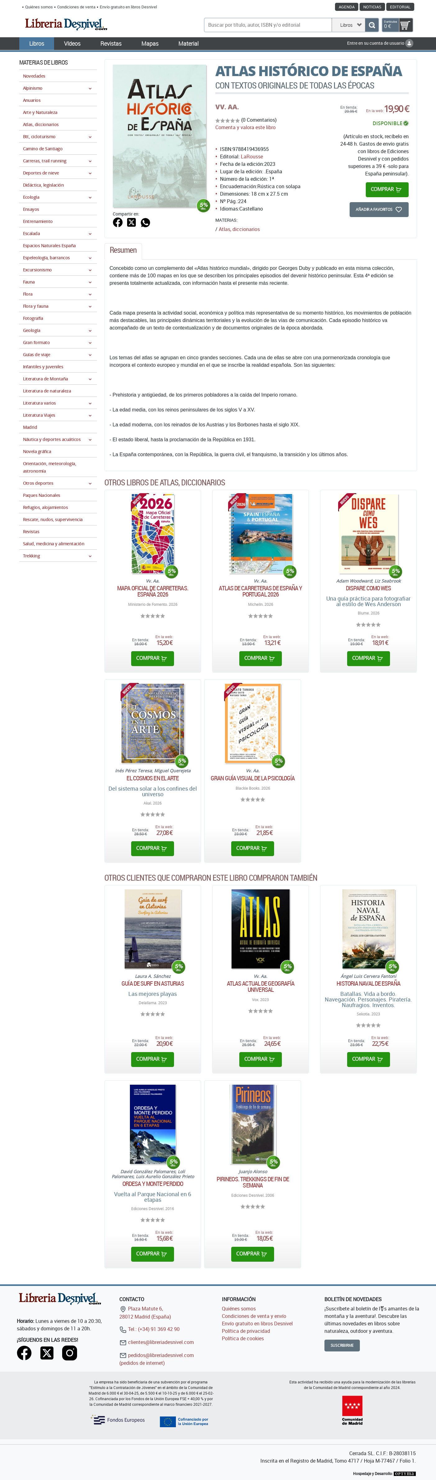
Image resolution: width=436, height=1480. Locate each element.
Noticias (372, 7)
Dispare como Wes (368, 588)
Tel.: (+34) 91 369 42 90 (149, 1329)
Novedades (34, 76)
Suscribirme (342, 1345)
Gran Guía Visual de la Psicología (253, 778)
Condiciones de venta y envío (254, 1316)
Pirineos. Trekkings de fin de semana (253, 1182)
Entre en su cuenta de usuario (380, 43)
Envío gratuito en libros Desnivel (128, 7)
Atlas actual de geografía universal (261, 986)
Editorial (400, 7)
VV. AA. (227, 106)
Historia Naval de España (368, 983)
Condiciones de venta (76, 7)
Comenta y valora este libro (245, 127)
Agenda (347, 7)
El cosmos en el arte (152, 778)
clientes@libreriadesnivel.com (156, 1342)
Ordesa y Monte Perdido (152, 1184)
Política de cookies (243, 1338)
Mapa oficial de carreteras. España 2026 (152, 591)
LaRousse (252, 156)
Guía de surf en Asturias (153, 983)
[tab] (123, 251)
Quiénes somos (39, 7)
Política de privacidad (246, 1331)
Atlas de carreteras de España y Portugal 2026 (260, 591)
